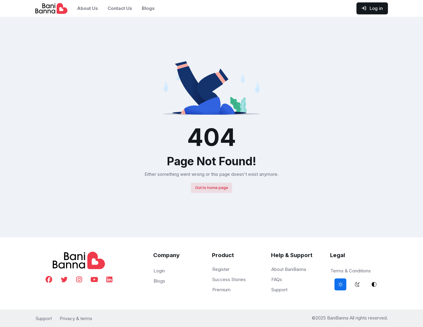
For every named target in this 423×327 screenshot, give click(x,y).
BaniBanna (338, 318)
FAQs (276, 279)
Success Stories (229, 279)
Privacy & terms (76, 318)
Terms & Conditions (350, 271)
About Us (87, 8)
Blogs (148, 8)
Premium (221, 289)
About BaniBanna (288, 269)
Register (221, 269)
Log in (372, 8)
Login (159, 271)
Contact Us (120, 8)
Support (279, 289)
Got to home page (211, 187)
